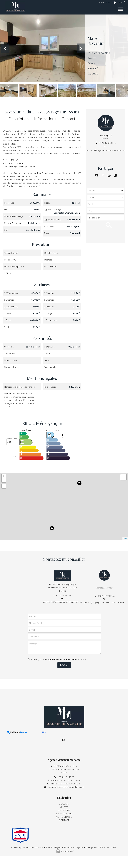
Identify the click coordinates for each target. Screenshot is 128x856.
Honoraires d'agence (73, 847)
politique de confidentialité (63, 659)
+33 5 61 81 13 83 (64, 595)
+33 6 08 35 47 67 (72, 783)
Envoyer (64, 665)
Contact (68, 118)
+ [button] (4, 476)
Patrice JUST (105, 135)
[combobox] (105, 190)
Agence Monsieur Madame (64, 760)
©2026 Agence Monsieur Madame (27, 847)
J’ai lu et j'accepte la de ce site (58, 659)
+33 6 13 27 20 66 (107, 142)
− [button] (4, 480)
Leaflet (125, 539)
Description (18, 118)
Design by (67, 851)
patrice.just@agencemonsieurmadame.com (106, 150)
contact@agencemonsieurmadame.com (65, 787)
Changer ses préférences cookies (101, 847)
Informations (45, 118)
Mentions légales (53, 847)
